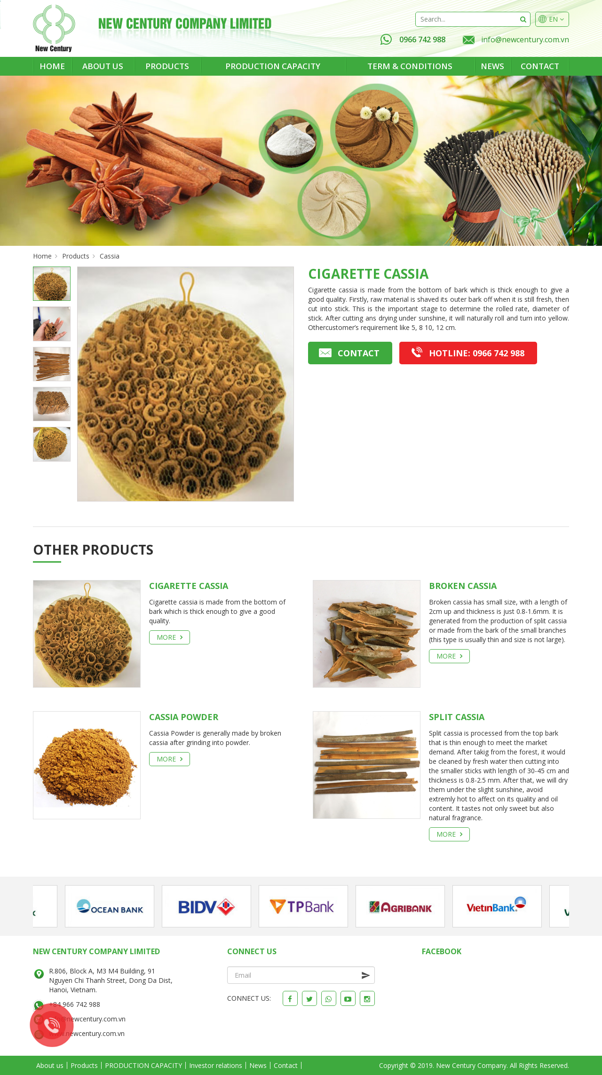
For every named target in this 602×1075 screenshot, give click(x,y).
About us (102, 66)
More (169, 637)
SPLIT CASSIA (456, 716)
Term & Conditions (409, 66)
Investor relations (215, 1065)
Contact (540, 66)
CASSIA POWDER (183, 716)
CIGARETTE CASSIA (188, 585)
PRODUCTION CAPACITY (272, 66)
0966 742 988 (412, 39)
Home (52, 66)
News (492, 66)
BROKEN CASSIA (463, 585)
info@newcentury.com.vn (525, 39)
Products (167, 66)
